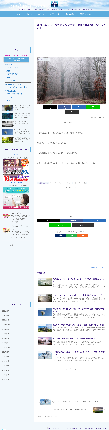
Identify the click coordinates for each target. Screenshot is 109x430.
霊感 (84, 178)
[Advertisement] (71, 43)
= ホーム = (49, 424)
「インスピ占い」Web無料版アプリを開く (16, 59)
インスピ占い (54, 178)
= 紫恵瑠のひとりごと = (100, 424)
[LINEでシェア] (83, 107)
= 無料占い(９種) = (76, 424)
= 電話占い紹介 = (87, 424)
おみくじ (62, 178)
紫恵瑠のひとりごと (43, 178)
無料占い (68, 178)
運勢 (79, 178)
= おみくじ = (65, 424)
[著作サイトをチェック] (67, 230)
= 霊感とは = (57, 424)
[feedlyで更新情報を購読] (71, 230)
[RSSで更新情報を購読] (75, 230)
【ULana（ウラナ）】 (16, 183)
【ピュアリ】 (16, 155)
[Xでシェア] (48, 107)
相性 (74, 178)
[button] (95, 107)
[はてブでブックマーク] (71, 107)
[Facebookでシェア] (60, 107)
